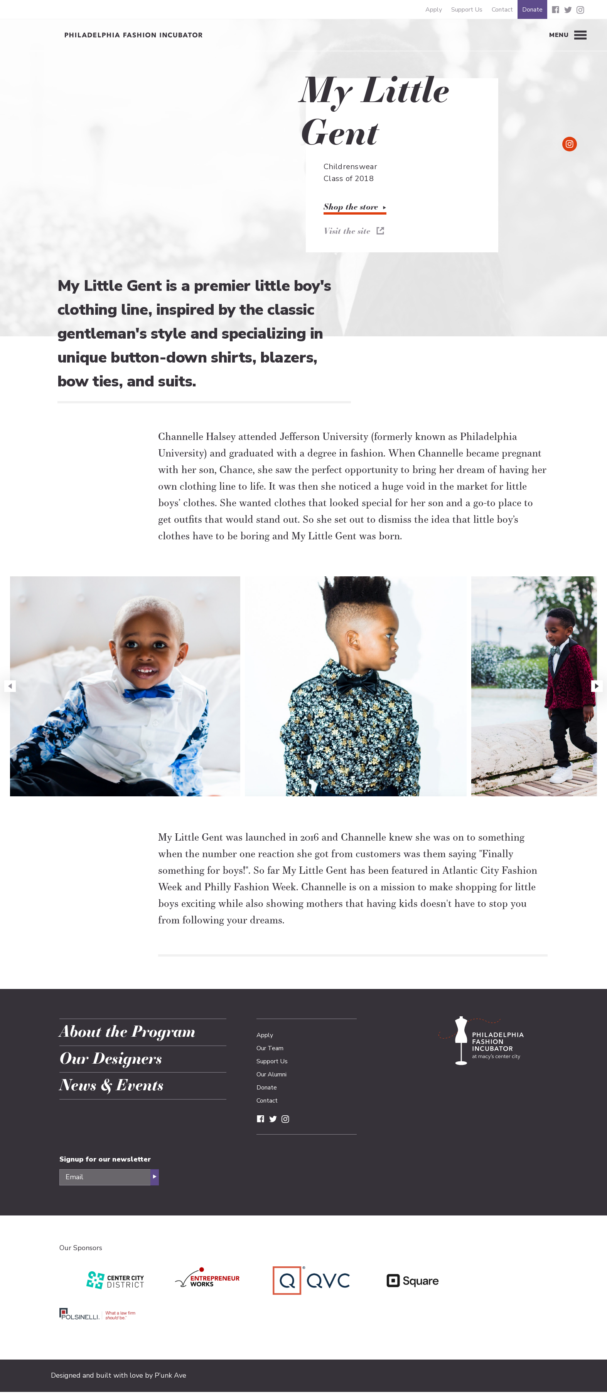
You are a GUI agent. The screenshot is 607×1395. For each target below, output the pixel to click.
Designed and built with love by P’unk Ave (118, 1378)
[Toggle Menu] (568, 35)
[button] (597, 689)
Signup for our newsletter (105, 1162)
